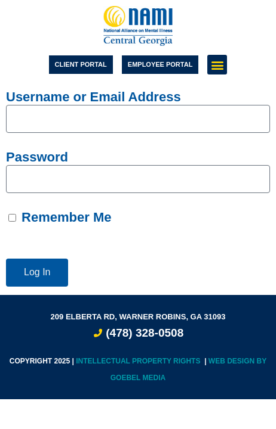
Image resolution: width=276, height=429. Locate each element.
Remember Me (60, 217)
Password (37, 157)
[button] (217, 64)
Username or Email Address (93, 96)
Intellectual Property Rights (139, 361)
